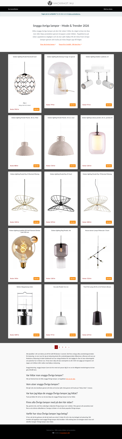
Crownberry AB (65, 433)
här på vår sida (70, 379)
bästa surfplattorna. (74, 14)
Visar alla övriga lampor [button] (47, 44)
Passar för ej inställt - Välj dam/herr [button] (70, 44)
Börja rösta (108, 9)
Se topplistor (13, 9)
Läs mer (36, 109)
